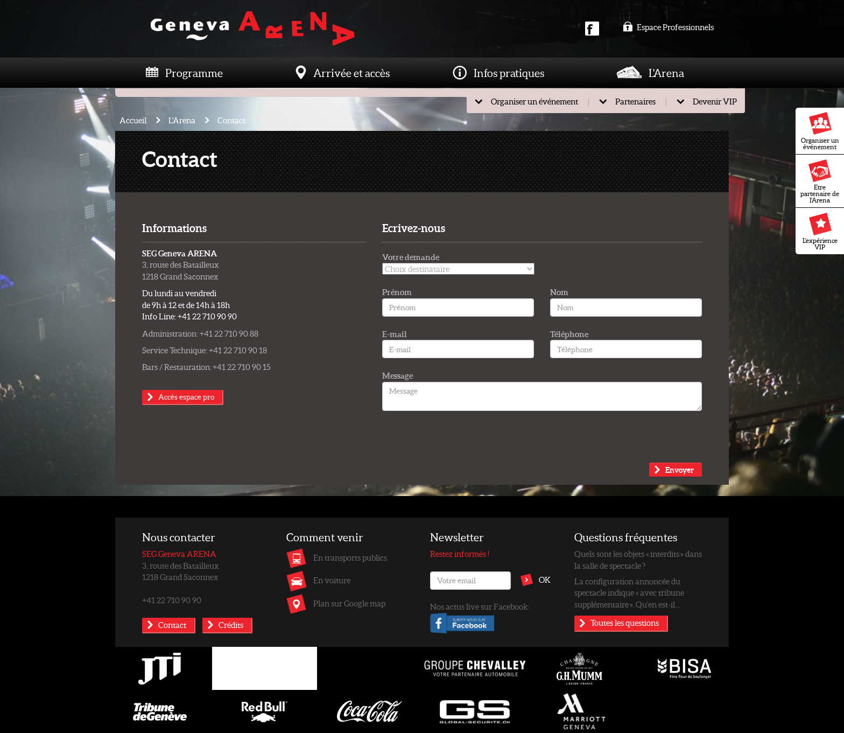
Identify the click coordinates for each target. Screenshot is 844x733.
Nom (559, 292)
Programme (194, 72)
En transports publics (350, 557)
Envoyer (679, 469)
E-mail (394, 334)
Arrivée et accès (351, 72)
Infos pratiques (509, 72)
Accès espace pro (186, 396)
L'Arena (666, 72)
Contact (231, 120)
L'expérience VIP (820, 231)
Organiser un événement (820, 131)
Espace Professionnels (668, 27)
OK (545, 579)
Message (397, 375)
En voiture (331, 580)
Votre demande (410, 257)
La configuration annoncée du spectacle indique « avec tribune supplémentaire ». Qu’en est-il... (629, 592)
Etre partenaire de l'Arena (819, 181)
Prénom (397, 292)
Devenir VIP (715, 101)
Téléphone (569, 334)
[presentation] (464, 442)
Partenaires (635, 101)
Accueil (132, 120)
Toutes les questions (624, 622)
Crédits (231, 625)
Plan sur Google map (349, 603)
